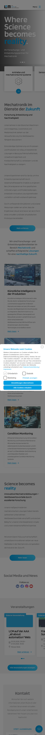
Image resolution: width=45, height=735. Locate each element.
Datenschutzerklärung (31, 367)
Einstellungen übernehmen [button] (22, 383)
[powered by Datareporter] (42, 348)
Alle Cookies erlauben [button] (22, 388)
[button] (29, 378)
